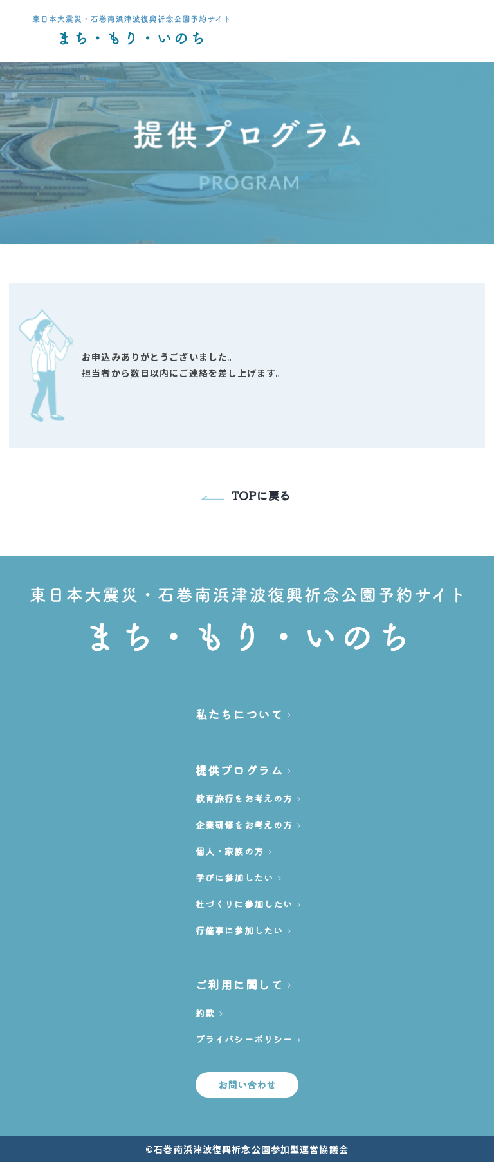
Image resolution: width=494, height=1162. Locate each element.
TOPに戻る (246, 495)
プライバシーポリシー (244, 1039)
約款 (205, 1012)
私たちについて (239, 714)
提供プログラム (239, 770)
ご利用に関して (239, 984)
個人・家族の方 (230, 851)
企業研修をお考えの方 (244, 824)
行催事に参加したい (239, 930)
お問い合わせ (247, 1084)
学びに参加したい (234, 877)
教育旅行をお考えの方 (244, 798)
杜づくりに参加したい (244, 903)
